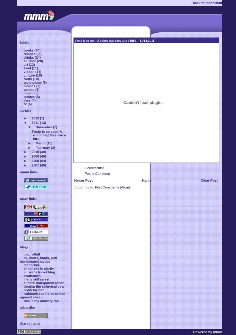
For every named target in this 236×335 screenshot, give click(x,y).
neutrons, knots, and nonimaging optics (38, 259)
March (41, 143)
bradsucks (32, 276)
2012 (35, 118)
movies (30, 86)
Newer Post (83, 180)
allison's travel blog (39, 272)
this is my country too (41, 301)
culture (30, 75)
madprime (32, 265)
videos (29, 72)
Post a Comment (97, 173)
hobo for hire (34, 290)
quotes (30, 97)
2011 (35, 122)
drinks (29, 57)
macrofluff (32, 254)
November (44, 127)
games (29, 89)
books (29, 50)
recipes (30, 54)
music (29, 93)
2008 (35, 161)
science (30, 61)
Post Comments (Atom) (112, 187)
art (26, 64)
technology (33, 82)
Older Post (209, 180)
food (28, 68)
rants (28, 79)
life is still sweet (37, 279)
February (43, 147)
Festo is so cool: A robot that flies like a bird (105, 40)
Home (146, 180)
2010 (35, 152)
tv (26, 104)
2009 (35, 156)
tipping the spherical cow (44, 286)
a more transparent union (44, 283)
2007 (35, 165)
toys (28, 100)
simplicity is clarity (39, 268)
